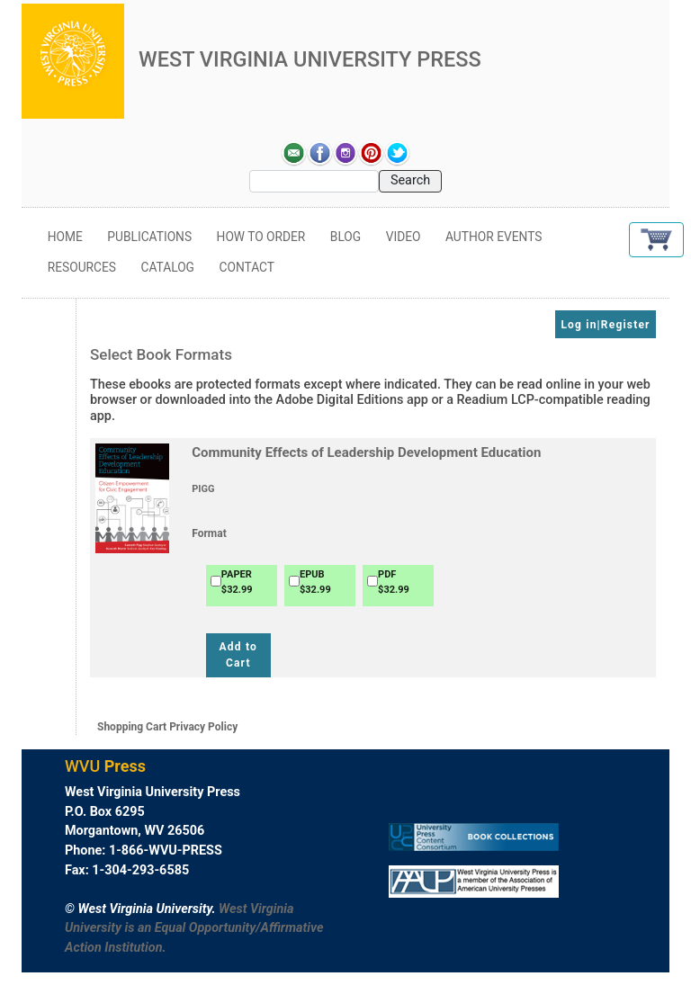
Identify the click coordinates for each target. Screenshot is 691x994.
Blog (345, 236)
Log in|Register (605, 324)
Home (65, 236)
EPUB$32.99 (315, 582)
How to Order (261, 236)
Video (403, 236)
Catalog (167, 267)
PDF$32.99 (393, 582)
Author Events (493, 236)
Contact (246, 267)
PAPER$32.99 (237, 582)
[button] (656, 239)
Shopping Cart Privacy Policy (167, 727)
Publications (149, 236)
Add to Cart (238, 654)
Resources (82, 267)
